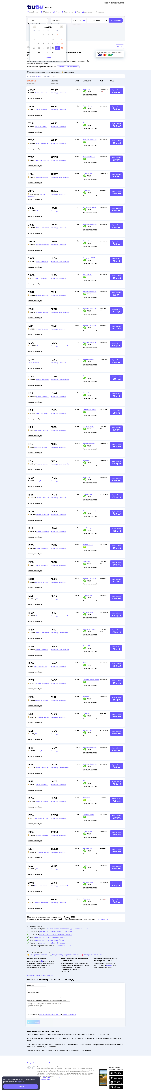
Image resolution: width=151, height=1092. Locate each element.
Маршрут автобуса (35, 98)
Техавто (85, 865)
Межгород (86, 460)
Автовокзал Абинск (64, 946)
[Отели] (56, 12)
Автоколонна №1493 (89, 207)
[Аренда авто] (88, 12)
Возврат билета (32, 1063)
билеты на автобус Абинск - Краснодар (49, 937)
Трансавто (86, 899)
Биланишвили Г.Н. (89, 156)
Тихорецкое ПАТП (89, 258)
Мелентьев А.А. (88, 544)
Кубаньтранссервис (89, 629)
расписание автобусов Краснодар (52, 943)
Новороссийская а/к (89, 140)
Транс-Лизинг (87, 106)
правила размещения (69, 1014)
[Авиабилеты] (32, 12)
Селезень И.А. (87, 848)
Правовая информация (43, 1079)
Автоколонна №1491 (89, 409)
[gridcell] (74, 35)
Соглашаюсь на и (51, 1014)
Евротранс (86, 376)
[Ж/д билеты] (45, 12)
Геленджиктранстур (89, 308)
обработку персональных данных (50, 1014)
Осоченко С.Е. (87, 494)
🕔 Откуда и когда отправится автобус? (64, 955)
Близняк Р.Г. (87, 798)
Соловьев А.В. (87, 730)
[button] (65, 26)
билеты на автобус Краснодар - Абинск (49, 940)
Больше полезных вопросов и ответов (41, 975)
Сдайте (109, 965)
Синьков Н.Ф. (87, 275)
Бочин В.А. (86, 89)
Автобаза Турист (88, 426)
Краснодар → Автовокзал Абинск (68, 66)
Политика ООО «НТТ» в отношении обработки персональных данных (57, 1078)
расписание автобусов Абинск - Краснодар (55, 932)
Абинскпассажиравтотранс (92, 679)
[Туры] (77, 12)
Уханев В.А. (86, 190)
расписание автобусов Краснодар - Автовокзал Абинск (67, 929)
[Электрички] (67, 12)
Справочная (43, 1063)
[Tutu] (35, 7)
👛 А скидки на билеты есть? (92, 955)
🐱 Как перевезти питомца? (37, 955)
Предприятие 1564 (89, 359)
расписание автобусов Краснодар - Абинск (55, 934)
